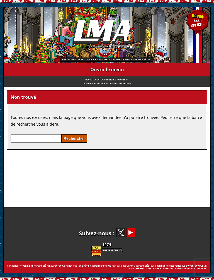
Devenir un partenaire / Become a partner (107, 83)
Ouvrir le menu (107, 69)
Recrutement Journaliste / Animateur (107, 79)
